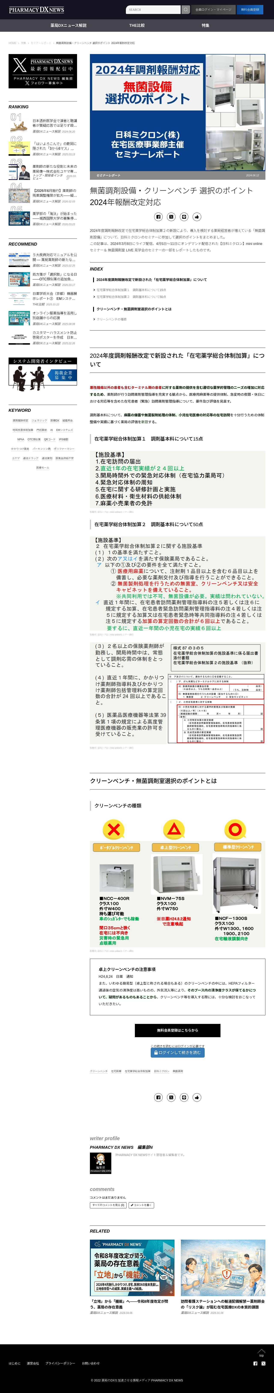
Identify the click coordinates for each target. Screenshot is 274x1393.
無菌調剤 (178, 1071)
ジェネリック (39, 420)
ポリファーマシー (64, 449)
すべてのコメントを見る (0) (108, 1205)
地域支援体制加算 (23, 430)
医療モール (42, 467)
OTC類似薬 (34, 439)
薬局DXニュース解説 (68, 25)
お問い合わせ (91, 1363)
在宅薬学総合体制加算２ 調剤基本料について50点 (131, 297)
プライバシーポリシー (60, 1363)
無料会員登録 (250, 9)
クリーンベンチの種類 (112, 319)
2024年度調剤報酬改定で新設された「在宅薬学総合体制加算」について (152, 280)
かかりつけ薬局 (20, 449)
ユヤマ (16, 458)
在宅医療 (116, 1071)
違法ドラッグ (31, 458)
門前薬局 (42, 430)
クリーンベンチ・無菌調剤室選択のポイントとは (134, 309)
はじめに (15, 1363)
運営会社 (33, 1363)
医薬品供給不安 (65, 458)
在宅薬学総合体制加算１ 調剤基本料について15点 (131, 290)
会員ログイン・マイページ (213, 9)
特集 (205, 25)
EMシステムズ (64, 430)
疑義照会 (68, 420)
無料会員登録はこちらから (177, 1030)
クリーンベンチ (99, 1071)
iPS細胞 (63, 439)
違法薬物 (47, 458)
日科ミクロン (161, 1071)
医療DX (55, 420)
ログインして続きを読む (177, 1052)
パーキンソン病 (42, 449)
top (261, 1355)
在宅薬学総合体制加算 (137, 1071)
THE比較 (137, 25)
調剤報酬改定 (20, 420)
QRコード (50, 439)
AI (51, 430)
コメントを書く (141, 1205)
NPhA (20, 439)
